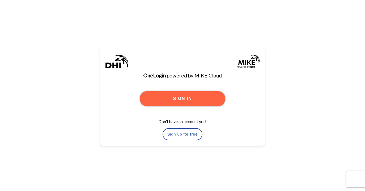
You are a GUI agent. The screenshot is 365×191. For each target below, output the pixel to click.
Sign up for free (182, 134)
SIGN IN (182, 98)
